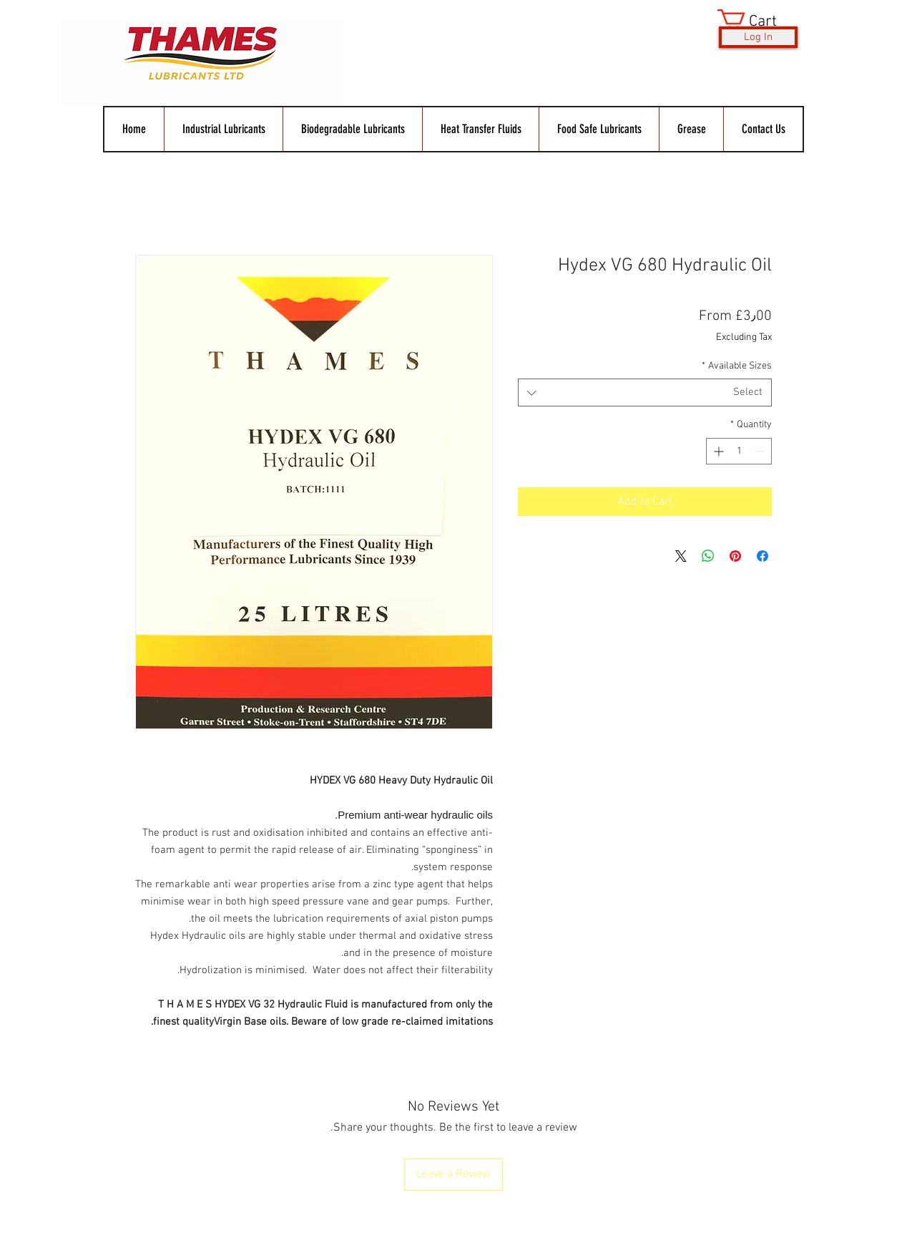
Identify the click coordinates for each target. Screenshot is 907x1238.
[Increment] (717, 451)
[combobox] (645, 392)
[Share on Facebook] (762, 556)
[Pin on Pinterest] (735, 556)
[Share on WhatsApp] (708, 556)
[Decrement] (761, 451)
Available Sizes (737, 366)
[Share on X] (681, 556)
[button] (758, 20)
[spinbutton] (739, 451)
